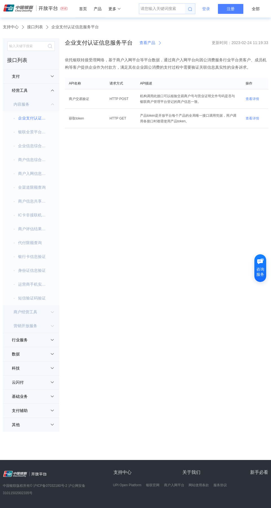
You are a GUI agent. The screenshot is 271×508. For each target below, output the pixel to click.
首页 (83, 8)
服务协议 (220, 485)
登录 (206, 8)
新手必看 (259, 472)
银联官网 (152, 485)
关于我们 (191, 472)
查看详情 (252, 99)
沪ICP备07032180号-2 (50, 486)
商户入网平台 (174, 485)
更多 (114, 8)
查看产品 (150, 42)
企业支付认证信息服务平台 (75, 27)
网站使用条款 (199, 485)
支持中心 (11, 27)
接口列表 (35, 27)
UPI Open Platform (127, 485)
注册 (231, 8)
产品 (98, 8)
